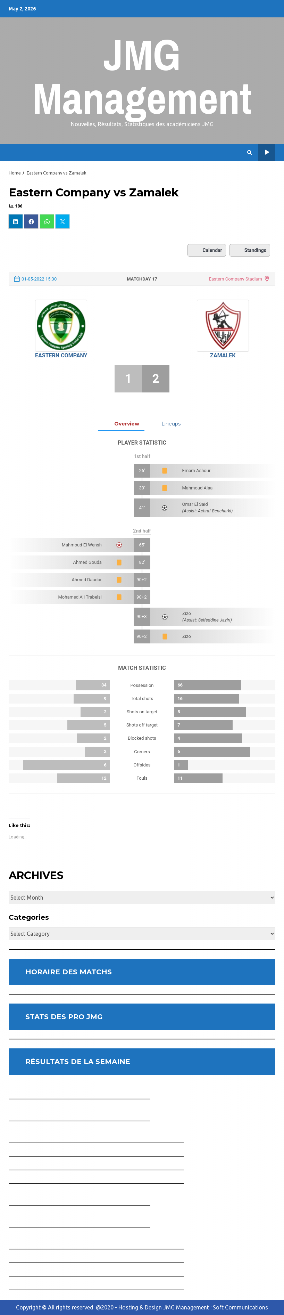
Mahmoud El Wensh (82, 544)
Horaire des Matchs (266, 152)
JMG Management (142, 76)
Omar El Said (195, 504)
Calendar (206, 250)
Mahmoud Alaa (197, 487)
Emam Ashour (196, 470)
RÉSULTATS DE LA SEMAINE (77, 1061)
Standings (249, 250)
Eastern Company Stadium (235, 279)
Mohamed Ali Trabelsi (80, 597)
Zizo (186, 613)
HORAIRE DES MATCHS (68, 972)
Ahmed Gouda (87, 562)
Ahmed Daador (87, 579)
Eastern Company (61, 355)
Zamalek (222, 355)
